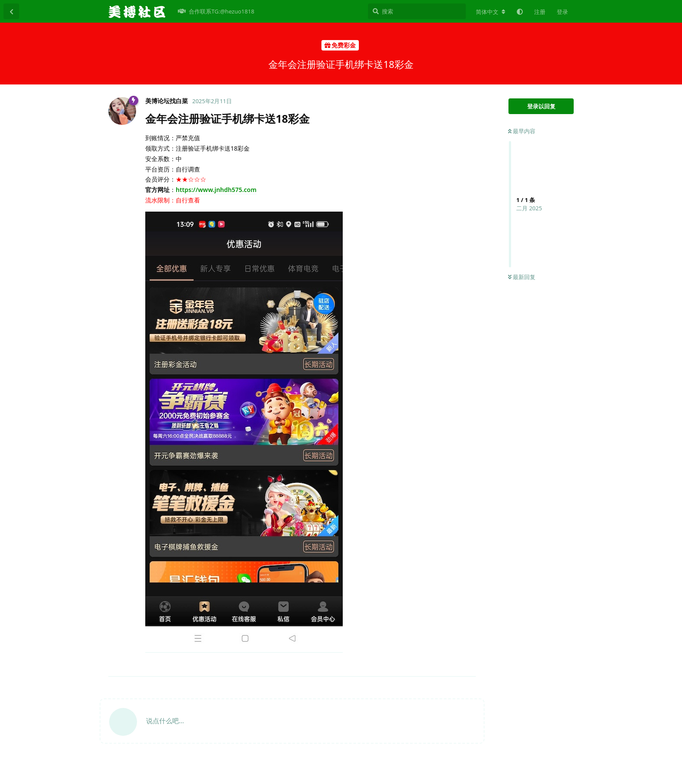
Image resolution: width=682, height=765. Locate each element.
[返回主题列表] (11, 11)
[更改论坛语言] (490, 12)
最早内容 (521, 131)
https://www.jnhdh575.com (216, 189)
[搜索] (417, 11)
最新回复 (521, 277)
